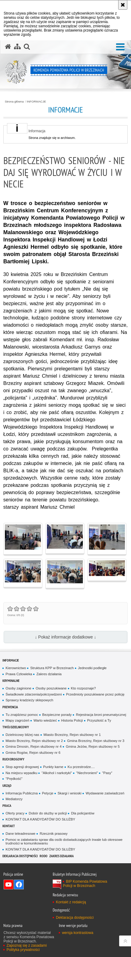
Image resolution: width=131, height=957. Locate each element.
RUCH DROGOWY (13, 759)
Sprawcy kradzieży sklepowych (29, 700)
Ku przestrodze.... (81, 767)
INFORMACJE (36, 101)
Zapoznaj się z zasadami (26, 945)
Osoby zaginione (18, 688)
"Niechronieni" (87, 773)
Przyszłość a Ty (99, 720)
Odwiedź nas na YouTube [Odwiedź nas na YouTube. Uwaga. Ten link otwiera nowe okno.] (8, 884)
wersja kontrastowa (77, 933)
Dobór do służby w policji (48, 813)
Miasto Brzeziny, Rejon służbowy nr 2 (34, 741)
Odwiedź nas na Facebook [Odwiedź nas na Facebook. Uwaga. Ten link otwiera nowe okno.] (19, 884)
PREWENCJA (10, 707)
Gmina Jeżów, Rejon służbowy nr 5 (93, 746)
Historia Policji (72, 720)
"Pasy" (107, 773)
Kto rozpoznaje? (83, 688)
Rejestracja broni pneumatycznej (101, 714)
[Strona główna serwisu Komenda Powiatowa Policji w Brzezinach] (8, 46)
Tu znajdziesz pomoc (21, 714)
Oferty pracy (14, 813)
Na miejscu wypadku (21, 773)
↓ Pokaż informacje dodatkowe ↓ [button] (65, 637)
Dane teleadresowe (20, 833)
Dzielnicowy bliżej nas (22, 734)
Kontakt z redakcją (71, 902)
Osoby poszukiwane (51, 688)
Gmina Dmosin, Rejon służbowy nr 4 (33, 746)
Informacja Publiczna (21, 793)
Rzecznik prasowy (54, 833)
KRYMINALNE (10, 680)
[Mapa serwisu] (17, 46)
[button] (120, 47)
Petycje (47, 793)
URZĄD (6, 785)
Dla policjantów (82, 813)
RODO (44, 856)
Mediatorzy (14, 799)
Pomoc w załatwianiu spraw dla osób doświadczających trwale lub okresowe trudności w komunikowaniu (63, 841)
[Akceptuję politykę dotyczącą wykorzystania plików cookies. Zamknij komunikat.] (122, 5)
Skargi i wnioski (69, 793)
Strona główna (14, 101)
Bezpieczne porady (57, 714)
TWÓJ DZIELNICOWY (15, 727)
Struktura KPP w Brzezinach (51, 668)
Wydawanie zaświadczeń (105, 793)
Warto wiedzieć (45, 720)
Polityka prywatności (23, 950)
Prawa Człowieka (18, 674)
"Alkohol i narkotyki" (56, 773)
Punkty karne (53, 767)
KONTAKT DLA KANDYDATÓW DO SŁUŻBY (40, 819)
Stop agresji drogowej (22, 767)
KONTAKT (8, 826)
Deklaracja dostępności (20, 856)
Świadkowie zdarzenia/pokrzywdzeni (33, 694)
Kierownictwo (15, 668)
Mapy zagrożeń (17, 720)
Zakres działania (49, 674)
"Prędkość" (13, 778)
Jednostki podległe (92, 668)
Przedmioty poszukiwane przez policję (95, 694)
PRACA (6, 805)
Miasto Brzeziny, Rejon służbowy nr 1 (72, 734)
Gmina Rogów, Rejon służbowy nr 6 (32, 752)
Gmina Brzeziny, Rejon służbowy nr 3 (95, 741)
